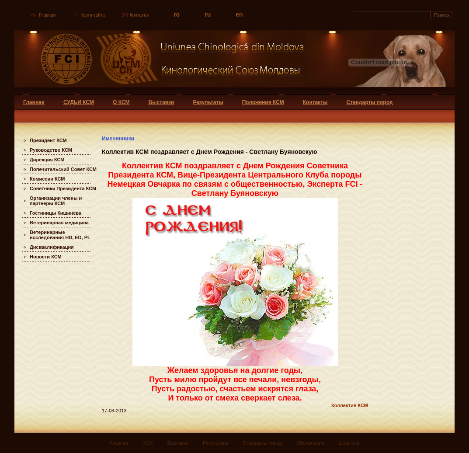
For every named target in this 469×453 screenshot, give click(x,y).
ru (208, 14)
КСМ (147, 443)
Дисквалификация (52, 247)
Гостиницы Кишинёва (55, 213)
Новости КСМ (46, 256)
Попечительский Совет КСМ (63, 169)
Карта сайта (92, 15)
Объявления (310, 443)
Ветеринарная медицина (59, 222)
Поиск (442, 15)
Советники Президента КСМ (63, 188)
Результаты (208, 102)
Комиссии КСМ (47, 178)
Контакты (139, 15)
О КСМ (121, 102)
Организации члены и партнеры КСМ (56, 200)
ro (177, 14)
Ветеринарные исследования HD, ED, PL (60, 235)
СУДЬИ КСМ (78, 102)
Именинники (118, 139)
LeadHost (349, 443)
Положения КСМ (263, 102)
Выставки (161, 102)
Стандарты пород (369, 102)
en (239, 14)
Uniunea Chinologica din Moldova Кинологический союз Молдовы (159, 62)
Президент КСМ (48, 140)
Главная (47, 15)
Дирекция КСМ (47, 159)
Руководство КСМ (51, 150)
